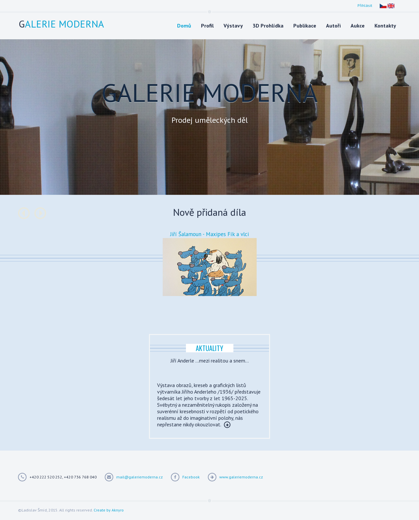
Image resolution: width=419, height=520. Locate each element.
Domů (184, 25)
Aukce (358, 25)
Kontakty (385, 25)
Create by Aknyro (109, 510)
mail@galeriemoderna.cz (139, 476)
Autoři (333, 25)
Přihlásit (364, 5)
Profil (207, 25)
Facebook (191, 476)
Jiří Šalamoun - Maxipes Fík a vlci (209, 234)
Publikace (304, 25)
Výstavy (233, 25)
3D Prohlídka (268, 25)
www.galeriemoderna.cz (241, 476)
